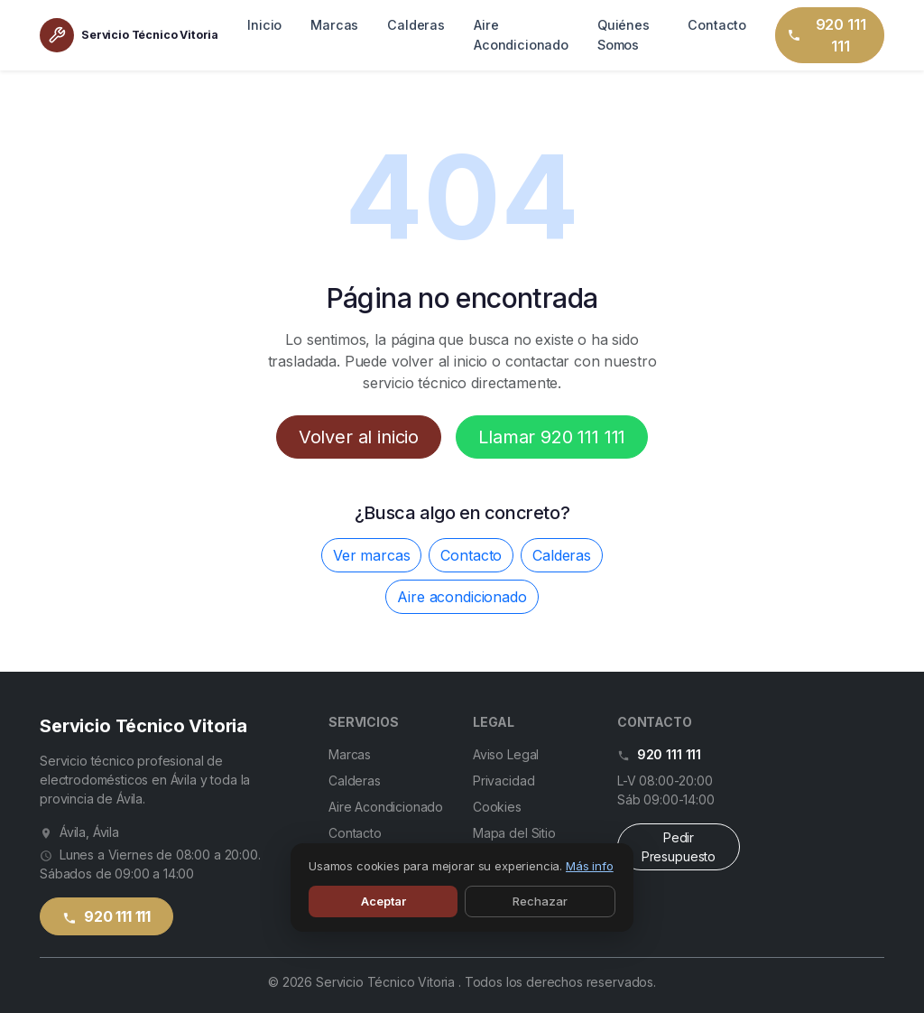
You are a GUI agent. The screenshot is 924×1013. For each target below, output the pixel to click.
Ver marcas (371, 555)
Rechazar (540, 901)
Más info (590, 866)
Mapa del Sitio (514, 833)
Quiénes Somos (623, 34)
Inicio (264, 25)
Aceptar (383, 901)
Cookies (497, 806)
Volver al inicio (359, 437)
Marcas (334, 25)
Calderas (416, 25)
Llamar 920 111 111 (551, 437)
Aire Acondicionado (521, 34)
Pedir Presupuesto (679, 847)
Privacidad (503, 780)
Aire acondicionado (461, 597)
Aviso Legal (506, 754)
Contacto (717, 25)
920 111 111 (825, 35)
